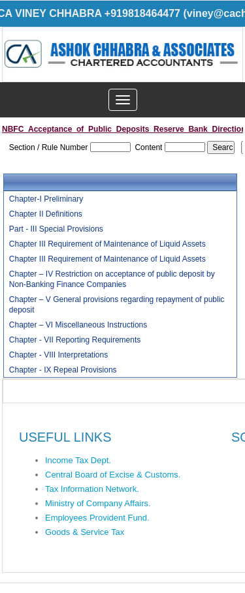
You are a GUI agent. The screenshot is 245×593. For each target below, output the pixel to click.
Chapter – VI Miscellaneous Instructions (78, 324)
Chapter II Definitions (45, 214)
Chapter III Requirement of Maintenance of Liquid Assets (107, 244)
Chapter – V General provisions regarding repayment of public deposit (117, 304)
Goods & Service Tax (84, 532)
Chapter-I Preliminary (46, 199)
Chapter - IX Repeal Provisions (63, 369)
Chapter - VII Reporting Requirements (74, 339)
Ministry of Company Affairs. (98, 503)
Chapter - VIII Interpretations (58, 354)
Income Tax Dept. (78, 460)
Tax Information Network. (92, 489)
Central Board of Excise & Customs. (112, 474)
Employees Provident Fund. (97, 518)
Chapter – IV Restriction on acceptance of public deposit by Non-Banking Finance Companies (112, 279)
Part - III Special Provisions (56, 229)
